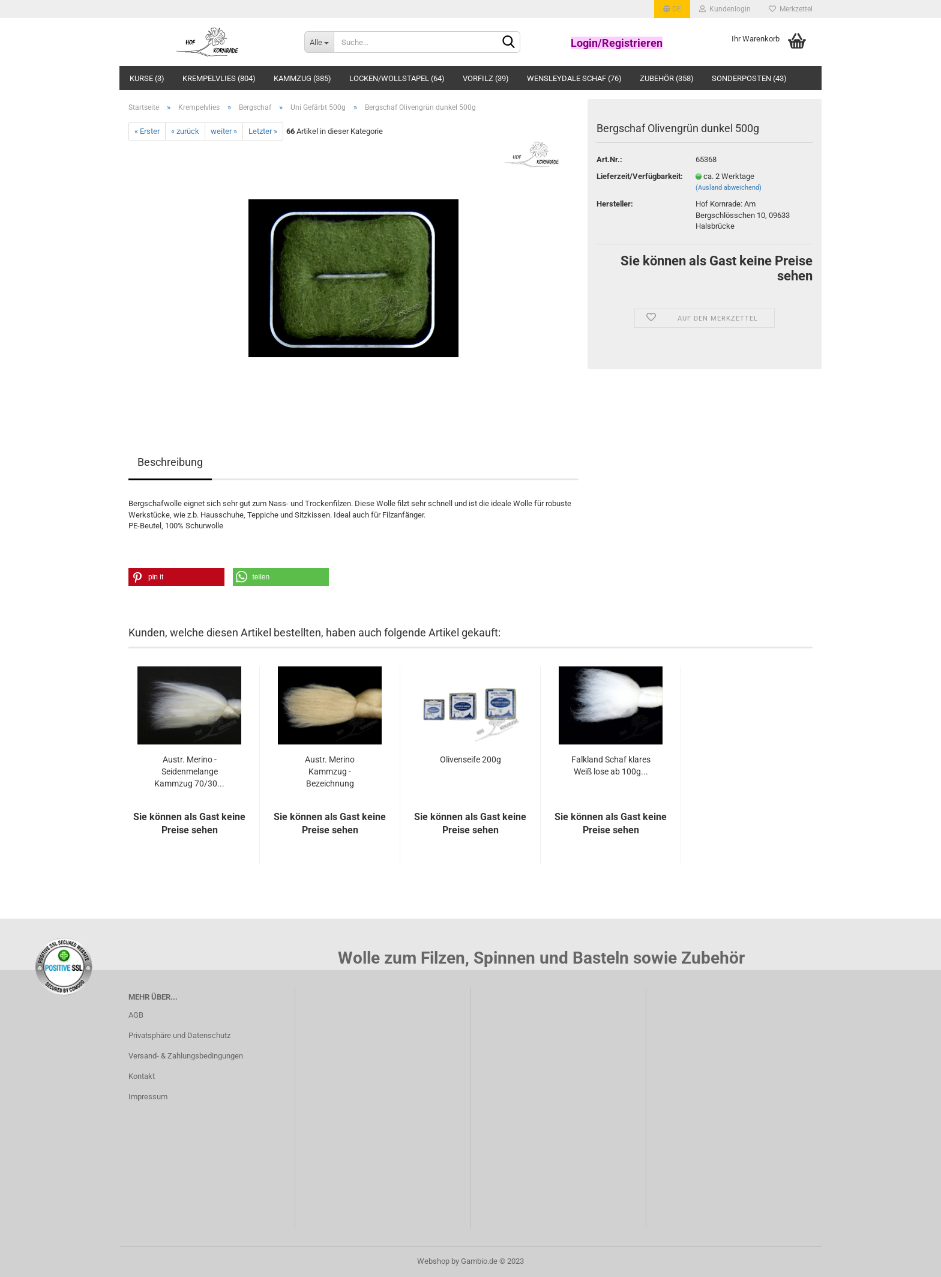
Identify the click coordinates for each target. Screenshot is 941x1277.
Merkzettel (791, 9)
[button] (176, 577)
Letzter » (262, 131)
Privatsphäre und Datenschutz (179, 1035)
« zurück (185, 131)
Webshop (433, 1261)
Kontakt (141, 1076)
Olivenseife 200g (470, 759)
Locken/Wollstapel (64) (397, 78)
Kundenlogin (725, 9)
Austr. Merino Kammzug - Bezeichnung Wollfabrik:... (330, 772)
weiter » (224, 131)
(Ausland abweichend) (729, 188)
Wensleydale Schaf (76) (574, 78)
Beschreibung (170, 462)
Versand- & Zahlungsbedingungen (185, 1055)
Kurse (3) (147, 78)
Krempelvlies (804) (219, 78)
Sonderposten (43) (749, 78)
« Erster (147, 131)
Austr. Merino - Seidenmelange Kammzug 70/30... (189, 771)
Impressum (147, 1096)
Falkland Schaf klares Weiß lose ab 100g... (611, 765)
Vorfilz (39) (486, 78)
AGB (135, 1014)
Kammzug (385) (302, 78)
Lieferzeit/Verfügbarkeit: (637, 176)
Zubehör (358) (667, 78)
